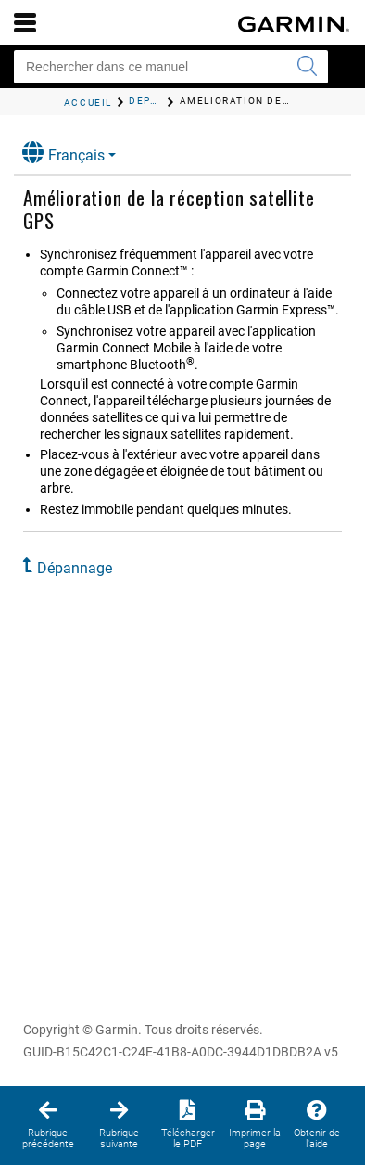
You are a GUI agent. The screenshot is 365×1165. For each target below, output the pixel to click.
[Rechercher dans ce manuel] (171, 66)
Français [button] (63, 152)
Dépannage (74, 568)
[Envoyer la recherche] (306, 66)
